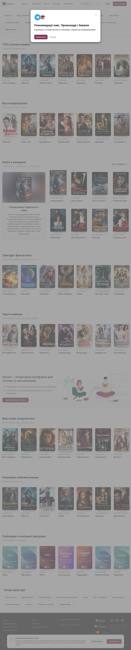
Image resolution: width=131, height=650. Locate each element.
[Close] (96, 15)
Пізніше (53, 37)
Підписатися (41, 37)
